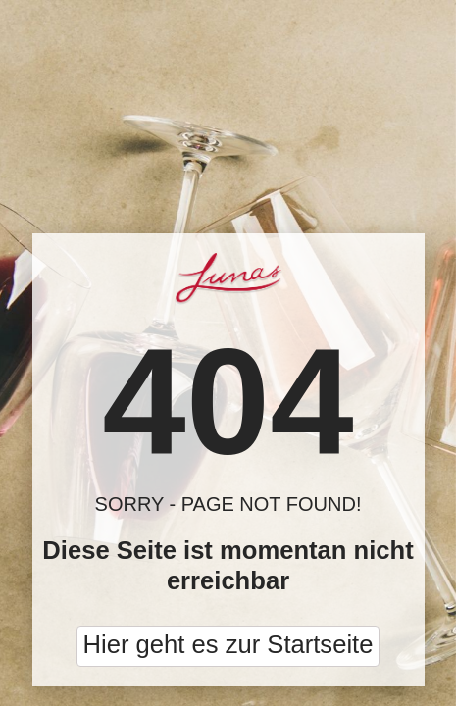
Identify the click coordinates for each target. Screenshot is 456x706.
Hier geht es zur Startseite (228, 644)
